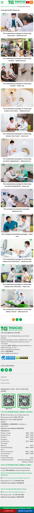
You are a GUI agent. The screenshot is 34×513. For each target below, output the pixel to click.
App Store (9, 401)
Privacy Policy (5, 380)
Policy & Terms (5, 383)
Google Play (24, 401)
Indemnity (4, 377)
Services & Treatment (10, 6)
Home (2, 6)
